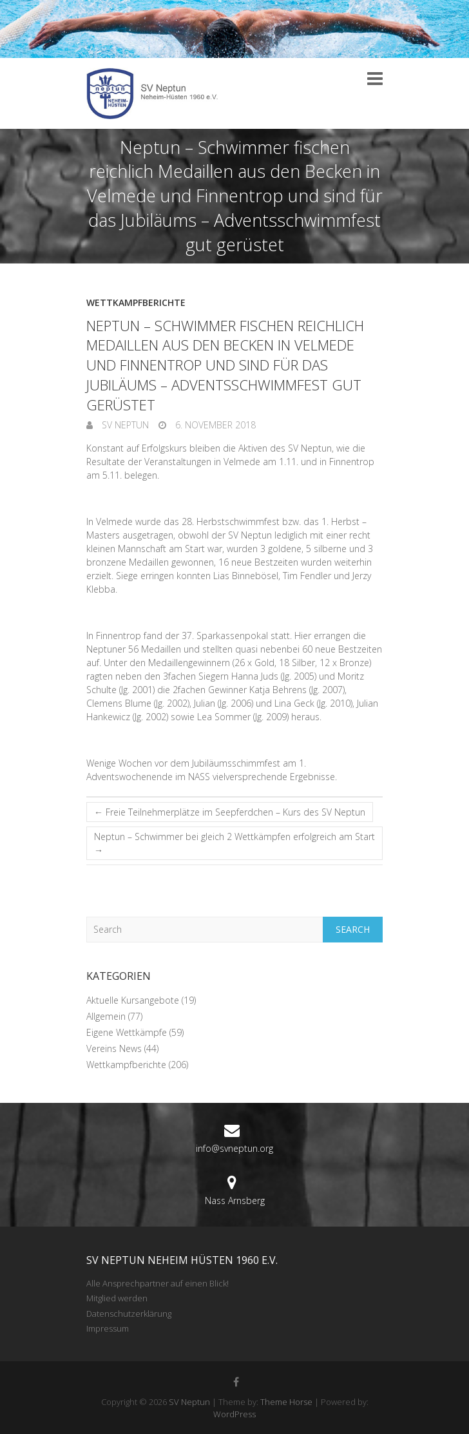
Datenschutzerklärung (128, 1313)
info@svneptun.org (234, 1148)
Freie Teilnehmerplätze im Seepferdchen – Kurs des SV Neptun (229, 812)
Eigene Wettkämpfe (126, 1032)
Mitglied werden (117, 1298)
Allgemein (106, 1016)
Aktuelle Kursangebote (132, 1000)
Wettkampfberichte (136, 302)
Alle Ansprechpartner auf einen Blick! (157, 1283)
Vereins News (114, 1048)
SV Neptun (124, 425)
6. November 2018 (214, 425)
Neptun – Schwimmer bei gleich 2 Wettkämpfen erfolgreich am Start (234, 843)
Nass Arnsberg (235, 1200)
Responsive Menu (375, 79)
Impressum (107, 1328)
